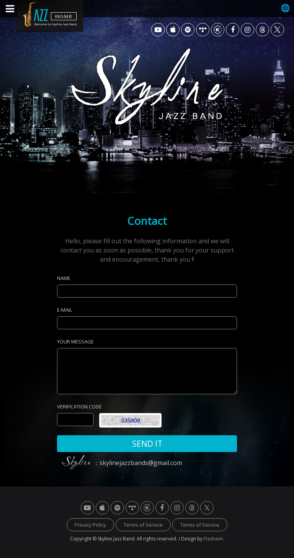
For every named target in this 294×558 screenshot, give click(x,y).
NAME (63, 278)
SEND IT (147, 443)
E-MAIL (64, 309)
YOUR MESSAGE (75, 341)
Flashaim (213, 538)
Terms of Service (143, 524)
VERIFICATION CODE (79, 406)
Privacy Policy (90, 524)
